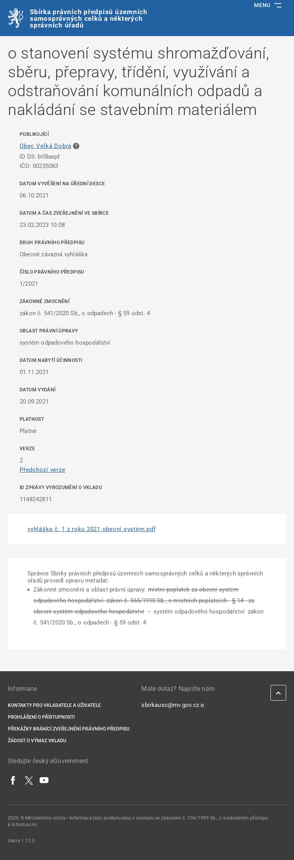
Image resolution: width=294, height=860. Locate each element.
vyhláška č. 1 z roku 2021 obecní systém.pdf (91, 529)
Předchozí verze (42, 469)
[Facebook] (13, 779)
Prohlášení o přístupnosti (41, 717)
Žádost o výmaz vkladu (37, 740)
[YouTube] (44, 779)
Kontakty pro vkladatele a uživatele (54, 705)
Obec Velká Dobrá (45, 146)
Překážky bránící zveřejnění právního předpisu (69, 729)
